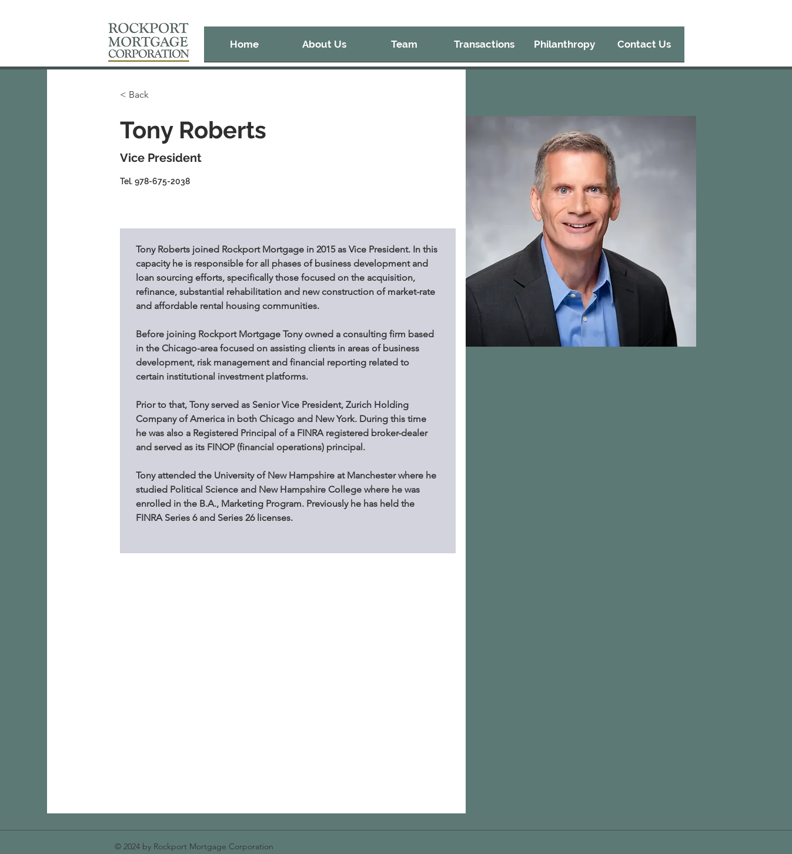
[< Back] (143, 95)
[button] (484, 47)
